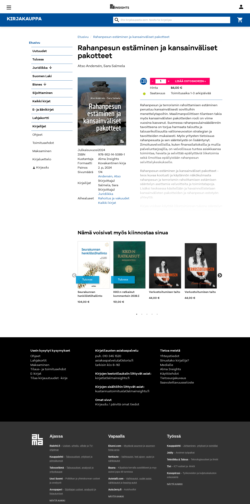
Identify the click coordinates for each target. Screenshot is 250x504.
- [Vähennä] (152, 81)
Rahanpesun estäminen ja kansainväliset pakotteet (131, 37)
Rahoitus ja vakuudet (113, 198)
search (117, 20)
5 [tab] (157, 314)
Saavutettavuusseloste (177, 382)
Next (219, 275)
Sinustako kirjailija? (174, 360)
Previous (74, 275)
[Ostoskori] (240, 19)
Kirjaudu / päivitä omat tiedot (117, 404)
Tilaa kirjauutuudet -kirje (49, 378)
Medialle (166, 365)
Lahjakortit (38, 360)
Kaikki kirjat (107, 202)
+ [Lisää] (168, 81)
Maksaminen (39, 365)
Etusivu (83, 37)
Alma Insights (170, 369)
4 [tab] (152, 314)
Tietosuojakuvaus (173, 378)
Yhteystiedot (169, 356)
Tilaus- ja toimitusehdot (48, 369)
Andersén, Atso (109, 176)
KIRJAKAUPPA (24, 19)
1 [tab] (136, 314)
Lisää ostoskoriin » (190, 81)
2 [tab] (142, 314)
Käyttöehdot (169, 373)
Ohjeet (35, 356)
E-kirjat (35, 373)
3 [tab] (147, 314)
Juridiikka (105, 194)
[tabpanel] (94, 273)
